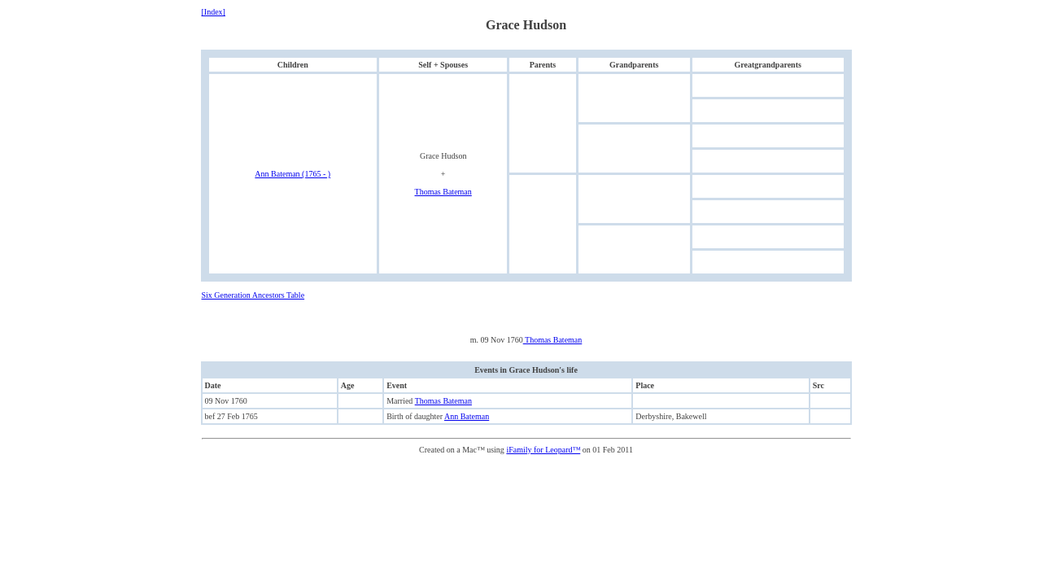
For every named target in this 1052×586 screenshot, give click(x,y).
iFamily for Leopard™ (543, 449)
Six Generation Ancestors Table (253, 295)
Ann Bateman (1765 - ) (292, 173)
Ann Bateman (466, 416)
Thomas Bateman (443, 191)
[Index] (213, 11)
